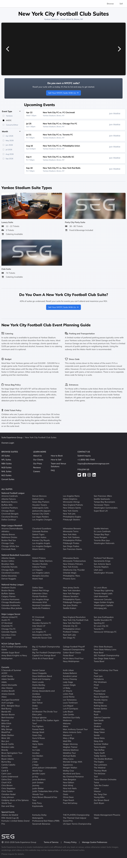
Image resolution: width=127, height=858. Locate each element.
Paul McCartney (70, 803)
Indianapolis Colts (40, 508)
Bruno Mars (6, 756)
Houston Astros (39, 537)
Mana (65, 726)
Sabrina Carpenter (102, 717)
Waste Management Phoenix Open (107, 816)
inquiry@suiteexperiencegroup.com (93, 463)
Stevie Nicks (99, 738)
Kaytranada (37, 806)
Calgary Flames (8, 596)
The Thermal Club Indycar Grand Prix (74, 819)
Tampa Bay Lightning (103, 590)
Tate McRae (99, 750)
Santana (98, 723)
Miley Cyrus (68, 759)
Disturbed (36, 697)
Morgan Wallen (70, 767)
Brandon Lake (7, 747)
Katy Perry (37, 803)
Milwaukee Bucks (71, 558)
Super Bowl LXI (101, 511)
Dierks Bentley (38, 685)
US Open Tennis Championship (77, 824)
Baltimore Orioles (9, 537)
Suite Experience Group (11, 437)
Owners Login (7, 443)
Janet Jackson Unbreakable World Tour (44, 769)
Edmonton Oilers (39, 593)
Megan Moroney (70, 744)
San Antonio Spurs (102, 564)
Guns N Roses (38, 738)
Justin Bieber (38, 788)
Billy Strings (6, 729)
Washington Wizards (103, 572)
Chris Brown (7, 785)
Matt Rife (67, 741)
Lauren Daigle (69, 685)
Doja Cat (36, 700)
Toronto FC (99, 629)
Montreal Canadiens (41, 605)
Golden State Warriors (42, 561)
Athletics (5, 531)
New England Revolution (74, 617)
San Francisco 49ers (103, 496)
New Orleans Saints (72, 508)
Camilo (4, 767)
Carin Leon (6, 773)
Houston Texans (39, 505)
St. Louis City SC (101, 626)
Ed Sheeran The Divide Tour (44, 711)
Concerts (5, 667)
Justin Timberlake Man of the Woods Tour (45, 793)
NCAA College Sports (11, 643)
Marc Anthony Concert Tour (75, 729)
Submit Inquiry (84, 455)
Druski (35, 708)
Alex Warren (7, 688)
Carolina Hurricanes (10, 599)
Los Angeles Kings (40, 599)
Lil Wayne (67, 691)
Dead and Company (41, 679)
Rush (96, 714)
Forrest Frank (38, 729)
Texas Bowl (99, 661)
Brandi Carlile (7, 744)
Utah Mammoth (101, 596)
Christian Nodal (8, 794)
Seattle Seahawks (102, 499)
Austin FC (5, 620)
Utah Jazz (98, 570)
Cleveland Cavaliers (10, 572)
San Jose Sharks (70, 605)
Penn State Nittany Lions (105, 649)
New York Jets (69, 513)
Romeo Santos (100, 708)
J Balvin (35, 759)
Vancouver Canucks (103, 599)
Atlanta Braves (8, 534)
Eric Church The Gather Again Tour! (45, 722)
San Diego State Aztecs (104, 658)
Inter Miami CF (38, 626)
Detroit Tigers (38, 534)
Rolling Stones (100, 705)
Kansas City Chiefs (40, 513)
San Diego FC (69, 637)
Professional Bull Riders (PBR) (45, 821)
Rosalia (97, 711)
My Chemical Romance (73, 776)
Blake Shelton (7, 735)
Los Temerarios (70, 700)
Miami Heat (37, 578)
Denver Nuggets (8, 578)
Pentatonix (99, 679)
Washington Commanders (105, 508)
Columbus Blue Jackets (11, 608)
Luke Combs (68, 714)
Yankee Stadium (51, 19)
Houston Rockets (40, 564)
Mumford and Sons (71, 773)
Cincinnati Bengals (9, 513)
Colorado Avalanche (10, 605)
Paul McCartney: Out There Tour (106, 672)
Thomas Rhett (100, 770)
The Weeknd (99, 767)
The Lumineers (100, 764)
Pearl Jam (98, 676)
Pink (96, 688)
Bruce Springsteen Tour (11, 753)
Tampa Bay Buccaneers (104, 502)
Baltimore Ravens (9, 502)
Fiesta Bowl (68, 655)
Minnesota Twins (70, 531)
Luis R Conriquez (70, 708)
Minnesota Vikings (71, 502)
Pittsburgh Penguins (72, 602)
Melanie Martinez (71, 750)
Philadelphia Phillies (72, 540)
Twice (96, 782)
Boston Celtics (7, 561)
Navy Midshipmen (71, 661)
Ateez (4, 697)
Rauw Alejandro (101, 697)
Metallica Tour (69, 753)
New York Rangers (71, 593)
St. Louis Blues (100, 587)
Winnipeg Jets (100, 608)
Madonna (67, 720)
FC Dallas (36, 620)
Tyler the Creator (101, 785)
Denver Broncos (39, 496)
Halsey (35, 741)
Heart (34, 747)
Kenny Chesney (70, 679)
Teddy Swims (100, 756)
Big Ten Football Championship (46, 652)
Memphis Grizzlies (40, 575)
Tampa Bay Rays (101, 534)
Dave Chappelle (39, 673)
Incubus (35, 753)
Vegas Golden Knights (104, 602)
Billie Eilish (6, 723)
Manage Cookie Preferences (94, 842)
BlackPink (5, 732)
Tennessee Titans (101, 505)
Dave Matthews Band (42, 676)
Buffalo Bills (6, 505)
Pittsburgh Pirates (71, 543)
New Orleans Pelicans (73, 564)
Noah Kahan (68, 791)
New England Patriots (73, 505)
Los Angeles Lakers (41, 572)
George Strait (38, 732)
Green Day (37, 735)
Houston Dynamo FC (41, 623)
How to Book (57, 455)
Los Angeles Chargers (42, 519)
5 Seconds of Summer (11, 670)
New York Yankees (71, 537)
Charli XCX (6, 782)
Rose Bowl (98, 652)
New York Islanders (71, 590)
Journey (35, 785)
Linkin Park (68, 694)
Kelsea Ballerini (70, 673)
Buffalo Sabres (8, 593)
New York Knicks (70, 567)
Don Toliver (37, 702)
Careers (36, 471)
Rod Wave (98, 702)
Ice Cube (36, 750)
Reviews (37, 467)
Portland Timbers (71, 632)
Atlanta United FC (9, 617)
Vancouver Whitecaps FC (105, 632)
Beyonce (5, 720)
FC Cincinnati (38, 617)
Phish (96, 685)
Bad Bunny (6, 708)
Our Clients (38, 459)
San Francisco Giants (72, 549)
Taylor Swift (99, 753)
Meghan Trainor (70, 747)
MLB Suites (6, 467)
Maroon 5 (67, 735)
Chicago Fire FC (8, 629)
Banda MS (6, 711)
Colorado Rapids (8, 632)
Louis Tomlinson (70, 702)
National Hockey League (12, 584)
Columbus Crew (8, 635)
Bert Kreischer (7, 717)
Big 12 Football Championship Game (46, 648)
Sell (121, 3)
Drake (35, 705)
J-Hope (35, 764)
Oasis (65, 794)
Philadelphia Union (71, 629)
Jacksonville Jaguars (41, 511)
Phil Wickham (100, 682)
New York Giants (70, 511)
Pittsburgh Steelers (71, 519)
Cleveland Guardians (41, 528)
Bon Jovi (5, 741)
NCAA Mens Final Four (73, 658)
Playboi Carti (100, 691)
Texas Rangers (100, 537)
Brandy (4, 750)
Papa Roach (68, 800)
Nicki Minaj (68, 785)
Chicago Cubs (7, 543)
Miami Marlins (38, 549)
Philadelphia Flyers (71, 599)
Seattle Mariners (101, 528)
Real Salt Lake (69, 635)
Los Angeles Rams (71, 496)
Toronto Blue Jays (102, 540)
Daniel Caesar (38, 670)
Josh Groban (38, 782)
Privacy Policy (70, 842)
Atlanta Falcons (8, 499)
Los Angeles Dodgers (41, 546)
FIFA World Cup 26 (10, 818)
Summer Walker (101, 744)
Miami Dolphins (70, 499)
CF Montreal (6, 623)
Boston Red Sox (8, 540)
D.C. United (6, 637)
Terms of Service (51, 842)
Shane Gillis (99, 729)
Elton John (37, 714)
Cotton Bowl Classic (72, 652)
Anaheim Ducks (8, 587)
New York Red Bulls (72, 623)
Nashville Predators (41, 608)
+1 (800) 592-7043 (86, 459)
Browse (110, 3)
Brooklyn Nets (7, 564)
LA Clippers (37, 570)
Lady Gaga (68, 682)
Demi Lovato (38, 682)
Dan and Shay (7, 806)
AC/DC (4, 673)
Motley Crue (68, 770)
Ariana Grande (8, 694)
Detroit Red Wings (40, 590)
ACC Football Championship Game (14, 648)
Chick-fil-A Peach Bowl (42, 658)
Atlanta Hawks (8, 558)
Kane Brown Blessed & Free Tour (44, 798)
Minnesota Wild (39, 602)
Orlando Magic (69, 572)
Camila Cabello (8, 764)
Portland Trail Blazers (103, 558)
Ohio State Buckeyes (103, 646)
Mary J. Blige (68, 738)
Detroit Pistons (39, 558)
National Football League (12, 493)
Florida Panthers (39, 596)
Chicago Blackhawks (10, 602)
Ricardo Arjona (100, 700)
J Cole (34, 761)
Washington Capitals (103, 605)
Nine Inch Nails (70, 788)
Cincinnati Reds (8, 549)
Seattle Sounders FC (103, 620)
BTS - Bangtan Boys (10, 705)
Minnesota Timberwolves (74, 561)
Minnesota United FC (41, 635)
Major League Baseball (11, 525)
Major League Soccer (10, 614)
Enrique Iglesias (39, 717)
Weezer (97, 791)
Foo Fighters (37, 726)
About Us (37, 455)
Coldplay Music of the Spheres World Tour (15, 801)
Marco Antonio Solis (72, 732)
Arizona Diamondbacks (12, 528)
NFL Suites (6, 459)
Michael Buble (69, 756)
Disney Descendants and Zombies (43, 692)
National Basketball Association (15, 555)
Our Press (37, 463)
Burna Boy (6, 761)
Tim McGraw (99, 773)
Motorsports (37, 818)
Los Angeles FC (39, 632)
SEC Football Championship (106, 655)
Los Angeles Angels (41, 543)
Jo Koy (35, 776)
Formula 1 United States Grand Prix (15, 822)
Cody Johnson (7, 797)
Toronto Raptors (101, 567)
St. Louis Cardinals (102, 531)
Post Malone (99, 694)
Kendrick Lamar (70, 676)
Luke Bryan (68, 711)
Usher (96, 788)
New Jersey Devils (71, 587)
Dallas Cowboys (8, 519)
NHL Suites (6, 471)
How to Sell (56, 459)
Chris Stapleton (8, 788)
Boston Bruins (7, 590)
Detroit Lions (38, 499)
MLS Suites (6, 475)
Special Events (8, 812)
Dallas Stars (37, 587)
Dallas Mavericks (9, 575)
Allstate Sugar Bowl (10, 652)
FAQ (53, 470)
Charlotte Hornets (9, 567)
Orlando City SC (70, 626)
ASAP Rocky (7, 676)
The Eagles (99, 761)
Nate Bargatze (69, 779)
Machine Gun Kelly (71, 717)
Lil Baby (66, 688)
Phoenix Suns (69, 578)
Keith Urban (68, 670)
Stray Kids (98, 741)
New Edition (68, 782)
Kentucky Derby (39, 815)
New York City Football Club (75, 620)
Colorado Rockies (40, 531)
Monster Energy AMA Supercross (72, 763)
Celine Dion (6, 779)
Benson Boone (8, 714)
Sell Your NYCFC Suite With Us (63, 93)
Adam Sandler (7, 679)
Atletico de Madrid (9, 815)
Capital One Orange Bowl (44, 655)
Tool (96, 776)
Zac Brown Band (101, 800)
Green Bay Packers (40, 502)
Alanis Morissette (9, 685)
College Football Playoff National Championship (74, 648)
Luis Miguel (68, 705)
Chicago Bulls (7, 570)
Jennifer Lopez (38, 773)
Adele (4, 682)
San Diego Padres (71, 546)
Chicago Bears (8, 511)
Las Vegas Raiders (40, 516)
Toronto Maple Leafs (103, 593)
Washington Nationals (104, 543)
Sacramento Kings (102, 561)
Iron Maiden (37, 756)
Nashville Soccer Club (42, 637)
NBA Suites (6, 463)
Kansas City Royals (41, 540)
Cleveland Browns (9, 516)
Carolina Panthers (9, 508)
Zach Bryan (99, 803)
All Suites (5, 455)
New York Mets (69, 534)
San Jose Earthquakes (104, 617)
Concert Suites (7, 479)
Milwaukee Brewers (72, 528)
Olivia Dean (68, 797)
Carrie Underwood (9, 776)
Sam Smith (99, 720)
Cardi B (4, 770)
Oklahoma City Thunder (74, 570)
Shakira (97, 726)
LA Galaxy (37, 629)
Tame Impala (100, 747)
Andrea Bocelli (8, 691)
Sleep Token (99, 732)
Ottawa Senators (70, 596)
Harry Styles (37, 744)
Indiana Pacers (39, 567)
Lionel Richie (68, 697)
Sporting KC (99, 623)
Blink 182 (5, 738)
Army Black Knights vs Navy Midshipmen (14, 657)
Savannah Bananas (41, 824)
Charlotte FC (7, 626)
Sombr (97, 735)
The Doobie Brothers (103, 759)
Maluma (66, 723)
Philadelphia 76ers (71, 575)
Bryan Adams (7, 759)
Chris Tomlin (7, 791)
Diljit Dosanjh (38, 688)
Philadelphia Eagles (72, 516)
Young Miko (99, 797)
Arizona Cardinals (9, 496)
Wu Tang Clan (100, 794)
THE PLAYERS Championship (76, 815)
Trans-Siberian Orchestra (105, 779)
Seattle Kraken (69, 608)
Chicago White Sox (10, 546)
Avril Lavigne (7, 702)
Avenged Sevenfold (10, 700)
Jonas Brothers (38, 779)
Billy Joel (5, 726)
